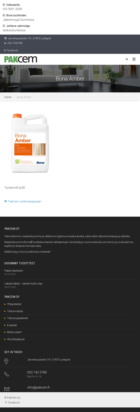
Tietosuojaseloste (17, 318)
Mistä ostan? (14, 332)
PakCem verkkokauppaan (22, 201)
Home (7, 97)
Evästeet (12, 325)
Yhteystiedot (14, 304)
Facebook (11, 50)
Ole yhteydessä (15, 339)
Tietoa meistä (15, 311)
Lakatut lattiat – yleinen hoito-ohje (23, 283)
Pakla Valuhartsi (13, 270)
